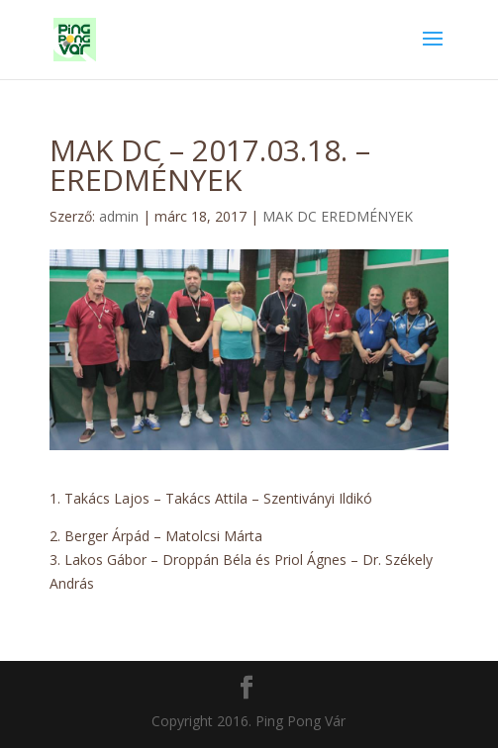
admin (119, 216)
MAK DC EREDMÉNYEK (337, 216)
